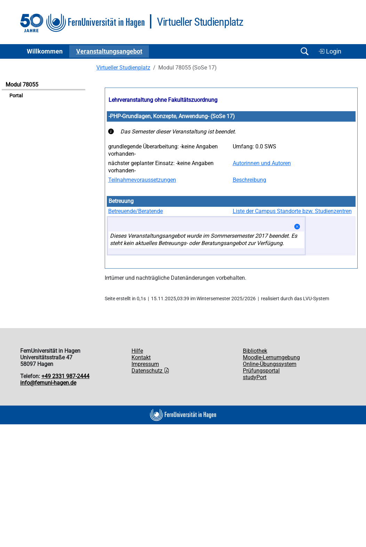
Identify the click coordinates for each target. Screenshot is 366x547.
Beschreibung (249, 180)
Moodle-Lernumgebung (271, 357)
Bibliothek (255, 351)
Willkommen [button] (45, 51)
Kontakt (141, 357)
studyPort (254, 377)
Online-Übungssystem (269, 364)
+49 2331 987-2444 (65, 376)
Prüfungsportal (261, 370)
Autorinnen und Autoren (262, 163)
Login (329, 51)
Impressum (145, 364)
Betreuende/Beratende (135, 211)
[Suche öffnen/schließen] (304, 51)
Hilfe (137, 351)
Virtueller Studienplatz (123, 67)
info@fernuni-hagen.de (48, 382)
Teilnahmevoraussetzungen (142, 180)
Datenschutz (150, 370)
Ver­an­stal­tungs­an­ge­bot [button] (109, 51)
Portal (16, 96)
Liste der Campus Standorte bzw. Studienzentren (292, 211)
